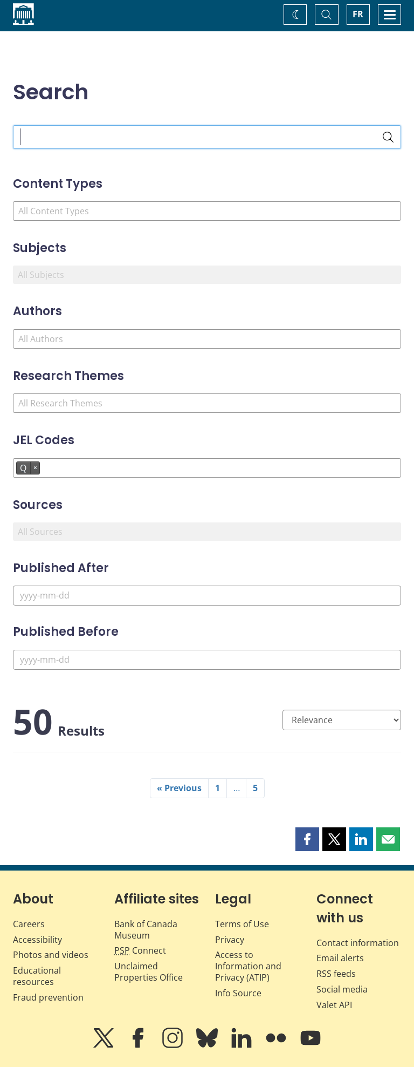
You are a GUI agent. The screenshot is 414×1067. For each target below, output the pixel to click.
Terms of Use (242, 924)
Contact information (357, 943)
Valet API (334, 1005)
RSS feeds (336, 974)
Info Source (238, 993)
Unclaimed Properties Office (148, 971)
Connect (140, 950)
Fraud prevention (48, 997)
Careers (29, 924)
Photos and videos (50, 955)
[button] (307, 839)
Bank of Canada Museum (145, 929)
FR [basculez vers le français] (358, 14)
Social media (342, 989)
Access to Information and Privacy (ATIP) (248, 966)
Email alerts (340, 958)
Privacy (229, 940)
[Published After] (207, 596)
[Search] (388, 137)
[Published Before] (207, 660)
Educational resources (37, 976)
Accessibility (37, 940)
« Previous (179, 788)
